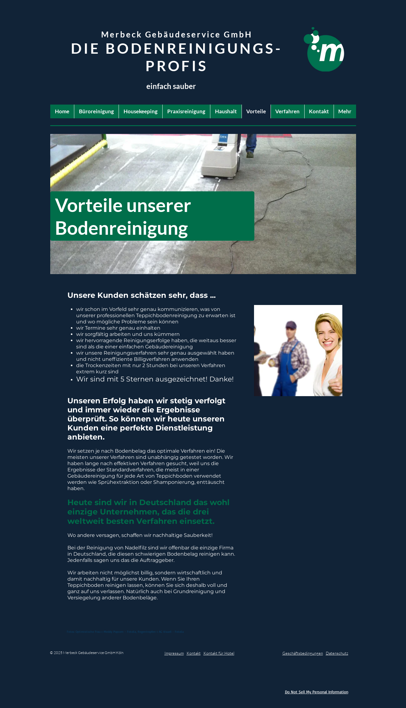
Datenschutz (337, 653)
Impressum (174, 653)
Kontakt (194, 653)
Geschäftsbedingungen (302, 653)
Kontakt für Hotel (218, 653)
